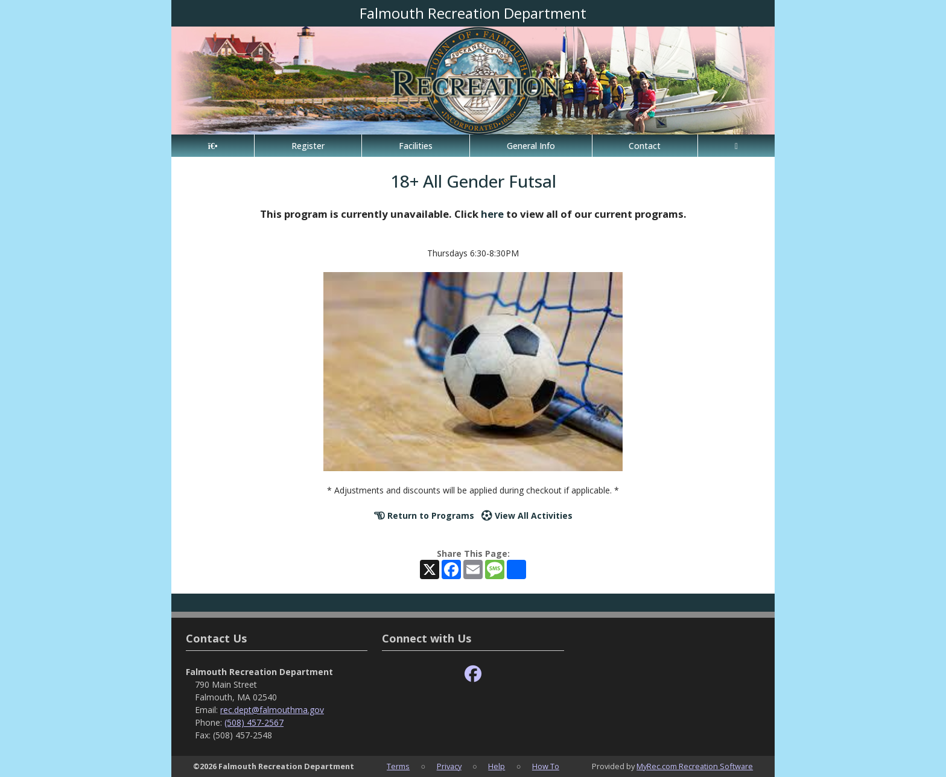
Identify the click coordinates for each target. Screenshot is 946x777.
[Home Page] (212, 146)
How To (545, 766)
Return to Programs (424, 515)
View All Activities (527, 515)
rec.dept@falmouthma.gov (272, 709)
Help (496, 766)
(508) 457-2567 (254, 722)
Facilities (416, 145)
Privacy (449, 766)
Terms (398, 766)
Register (308, 145)
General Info (531, 145)
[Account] (736, 146)
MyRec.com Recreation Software (694, 766)
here (492, 214)
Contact (645, 145)
